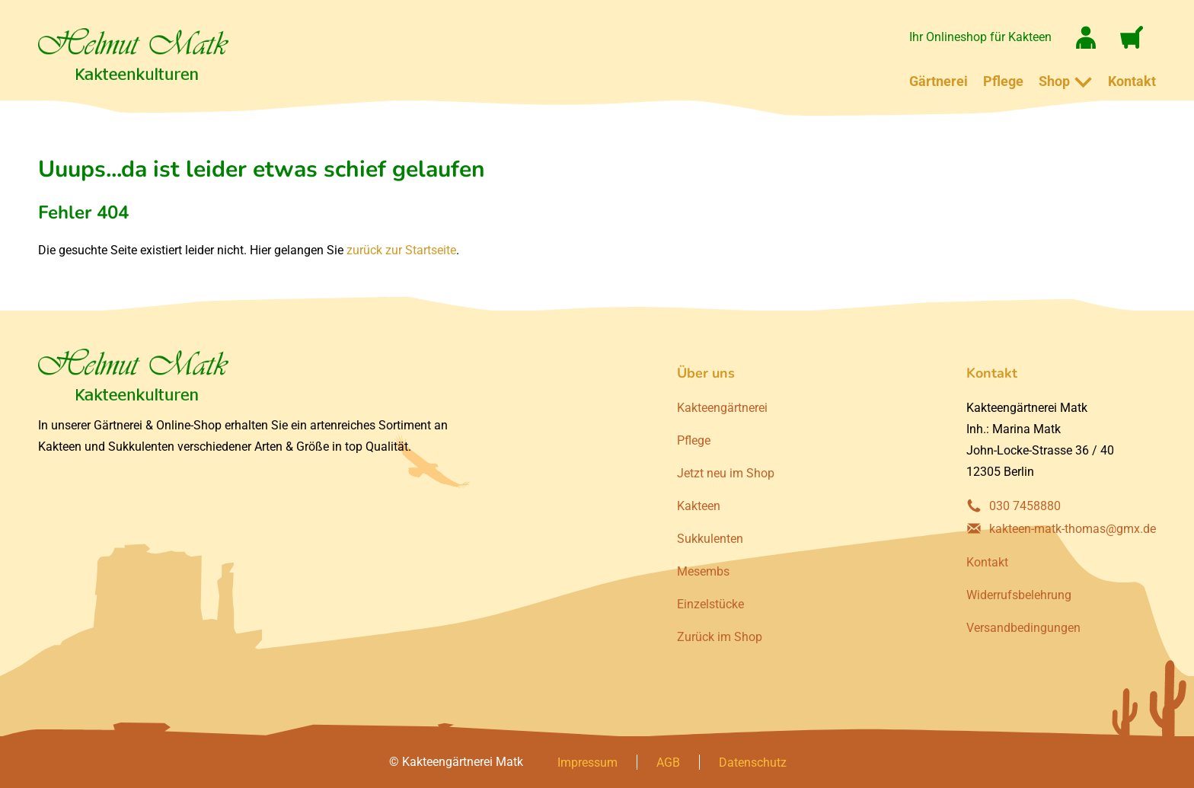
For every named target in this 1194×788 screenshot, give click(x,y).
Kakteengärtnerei (722, 407)
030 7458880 (1025, 506)
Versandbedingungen (1023, 628)
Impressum (587, 762)
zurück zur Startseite (401, 250)
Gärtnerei (938, 81)
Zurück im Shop (719, 637)
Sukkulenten (710, 538)
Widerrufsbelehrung (1018, 595)
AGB (668, 762)
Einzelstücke (710, 604)
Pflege (1003, 81)
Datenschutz (753, 762)
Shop (1054, 81)
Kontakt (1132, 81)
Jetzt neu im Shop (725, 473)
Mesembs (703, 571)
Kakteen (698, 506)
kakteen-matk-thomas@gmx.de (1072, 529)
